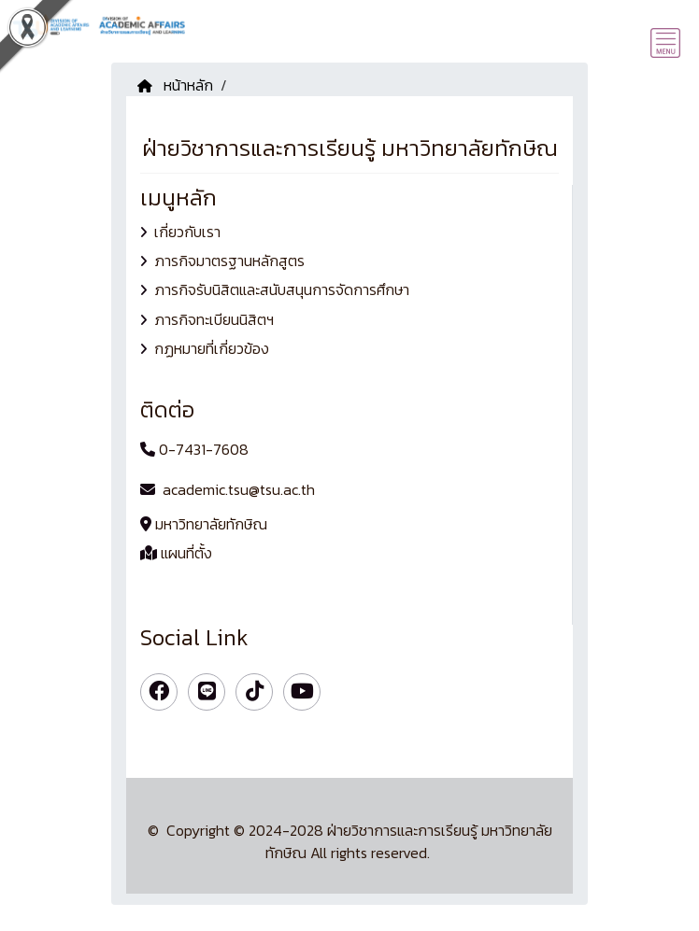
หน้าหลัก (175, 85)
